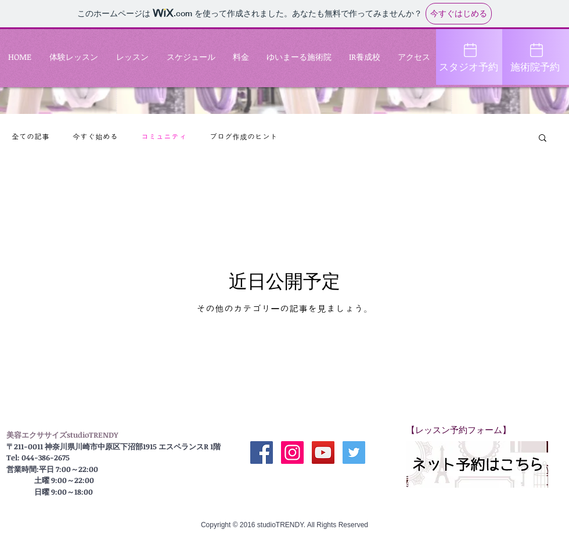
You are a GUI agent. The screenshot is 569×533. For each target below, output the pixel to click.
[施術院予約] (535, 57)
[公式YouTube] (323, 452)
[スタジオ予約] (469, 57)
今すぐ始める (95, 137)
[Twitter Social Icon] (354, 452)
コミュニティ (163, 137)
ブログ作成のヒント (244, 137)
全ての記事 (30, 137)
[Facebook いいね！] (307, 480)
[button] (542, 139)
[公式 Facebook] (261, 452)
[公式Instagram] (292, 452)
